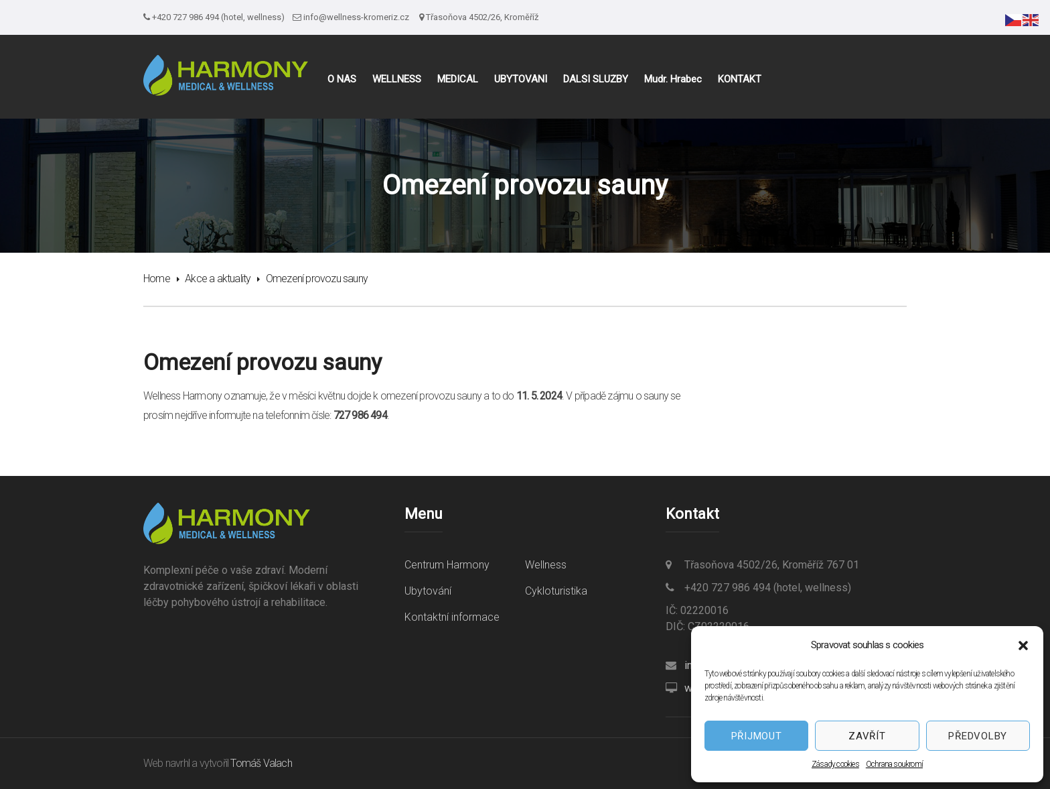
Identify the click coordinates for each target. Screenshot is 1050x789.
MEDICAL (457, 79)
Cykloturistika (556, 591)
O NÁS (341, 79)
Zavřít (867, 736)
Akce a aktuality (217, 278)
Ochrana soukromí (894, 764)
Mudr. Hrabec (673, 79)
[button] (1023, 645)
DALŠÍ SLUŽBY (595, 79)
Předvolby (977, 736)
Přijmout (756, 736)
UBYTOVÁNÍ (520, 79)
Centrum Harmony (447, 564)
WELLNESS (396, 79)
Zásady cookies (835, 764)
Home (156, 278)
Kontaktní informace (452, 617)
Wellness (546, 564)
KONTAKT (739, 79)
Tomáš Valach (260, 763)
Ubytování (427, 591)
